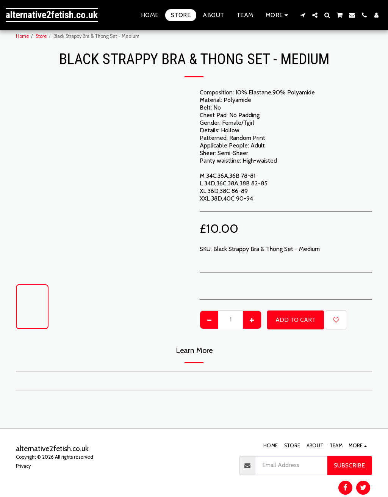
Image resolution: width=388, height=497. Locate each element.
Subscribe (349, 465)
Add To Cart (295, 319)
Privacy (23, 466)
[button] (302, 15)
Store (41, 36)
